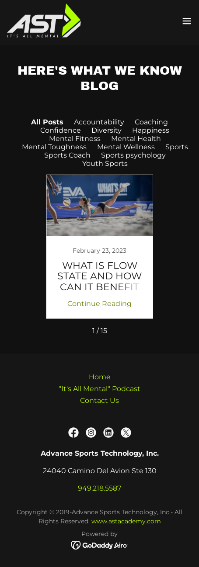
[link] (44, 20)
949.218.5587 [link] (99, 488)
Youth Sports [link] (105, 163)
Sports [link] (176, 147)
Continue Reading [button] (99, 303)
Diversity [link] (106, 130)
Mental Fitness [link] (75, 138)
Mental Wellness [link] (126, 147)
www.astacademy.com (126, 521)
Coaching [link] (151, 122)
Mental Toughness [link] (54, 147)
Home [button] (100, 377)
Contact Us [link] (99, 400)
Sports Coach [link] (67, 155)
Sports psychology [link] (133, 155)
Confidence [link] (60, 130)
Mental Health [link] (136, 138)
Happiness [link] (150, 130)
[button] (187, 21)
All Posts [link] (47, 122)
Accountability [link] (99, 122)
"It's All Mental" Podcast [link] (99, 389)
